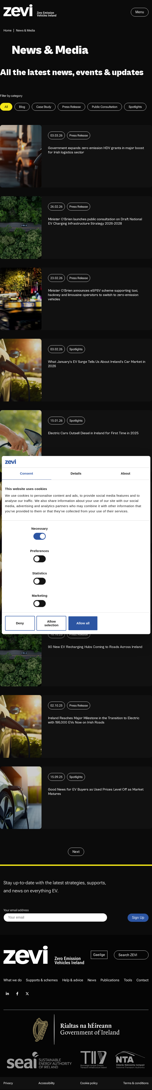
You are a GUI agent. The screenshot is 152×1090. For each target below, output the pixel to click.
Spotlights (135, 107)
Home (7, 30)
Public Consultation (104, 107)
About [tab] (125, 509)
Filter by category (11, 96)
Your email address (16, 910)
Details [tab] (76, 509)
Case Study (43, 107)
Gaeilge (99, 955)
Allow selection (76, 589)
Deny (28, 589)
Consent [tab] (26, 509)
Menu (139, 12)
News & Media (25, 30)
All (6, 107)
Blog (22, 107)
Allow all (124, 589)
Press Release (71, 107)
